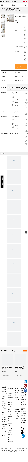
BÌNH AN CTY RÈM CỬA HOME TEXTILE (8, 1)
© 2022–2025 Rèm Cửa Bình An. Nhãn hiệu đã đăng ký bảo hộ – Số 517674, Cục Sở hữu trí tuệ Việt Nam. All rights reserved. (14, 450)
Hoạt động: (17, 128)
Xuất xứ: (17, 125)
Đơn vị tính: (17, 24)
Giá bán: (16, 20)
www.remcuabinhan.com (13, 444)
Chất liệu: (17, 102)
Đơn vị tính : (17, 72)
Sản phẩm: (4, 76)
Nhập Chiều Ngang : (19, 76)
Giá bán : (4, 80)
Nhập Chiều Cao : (19, 80)
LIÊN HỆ (4, 387)
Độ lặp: (3, 111)
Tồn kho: (16, 32)
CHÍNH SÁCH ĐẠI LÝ (10, 388)
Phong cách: (18, 99)
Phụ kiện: (17, 111)
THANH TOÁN (16, 387)
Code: (16, 97)
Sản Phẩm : (4, 72)
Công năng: (4, 116)
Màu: (16, 30)
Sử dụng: (17, 116)
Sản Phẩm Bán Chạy (8, 351)
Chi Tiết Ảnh (4, 153)
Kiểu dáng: (17, 105)
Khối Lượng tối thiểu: (19, 46)
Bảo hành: (17, 51)
